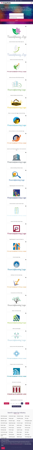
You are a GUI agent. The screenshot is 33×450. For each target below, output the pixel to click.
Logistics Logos (19, 429)
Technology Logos (28, 436)
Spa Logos (27, 432)
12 (24, 403)
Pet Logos (26, 418)
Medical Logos (19, 436)
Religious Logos (27, 425)
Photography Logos (28, 420)
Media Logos (19, 434)
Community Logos (4, 432)
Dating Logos (11, 418)
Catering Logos (3, 427)
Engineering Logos (12, 422)
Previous (6, 403)
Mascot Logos (19, 432)
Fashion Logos (11, 425)
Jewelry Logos (19, 425)
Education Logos (12, 420)
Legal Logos (19, 427)
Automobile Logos (4, 422)
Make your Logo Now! (16, 406)
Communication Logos (3, 435)
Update (16, 20)
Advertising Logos (4, 415)
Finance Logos (11, 427)
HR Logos (18, 420)
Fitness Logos (11, 429)
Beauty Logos (3, 425)
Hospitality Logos (20, 418)
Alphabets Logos (4, 420)
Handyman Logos (20, 415)
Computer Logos (4, 437)
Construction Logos (12, 415)
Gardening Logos (12, 436)
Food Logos (11, 432)
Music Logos (27, 415)
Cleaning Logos (3, 429)
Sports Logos (27, 434)
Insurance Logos (20, 422)
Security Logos (27, 427)
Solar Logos (27, 429)
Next (27, 403)
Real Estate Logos (28, 422)
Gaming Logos (11, 434)
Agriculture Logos (4, 418)
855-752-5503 (12, 0)
